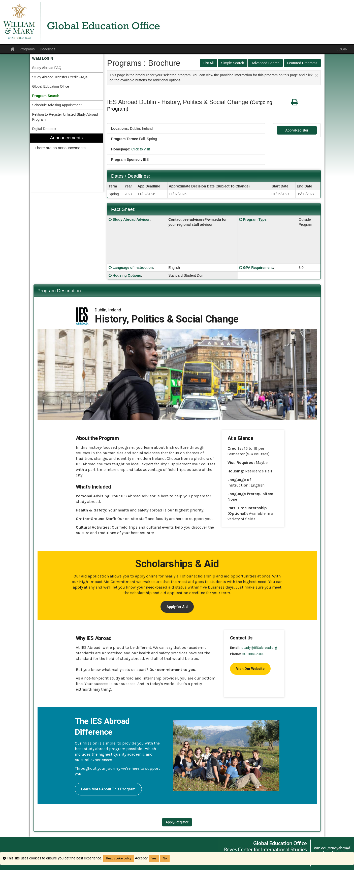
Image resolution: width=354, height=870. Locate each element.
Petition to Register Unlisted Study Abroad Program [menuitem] (65, 116)
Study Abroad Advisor (131, 219)
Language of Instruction (133, 268)
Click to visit (140, 149)
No (165, 858)
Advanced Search (265, 63)
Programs (27, 49)
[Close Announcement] (316, 75)
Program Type (254, 219)
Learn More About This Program (108, 789)
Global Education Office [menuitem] (50, 86)
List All (208, 63)
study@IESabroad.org (259, 648)
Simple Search (232, 63)
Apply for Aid (177, 607)
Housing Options (127, 275)
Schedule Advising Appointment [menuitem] (57, 105)
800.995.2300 (253, 654)
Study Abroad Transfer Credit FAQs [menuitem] (59, 77)
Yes (153, 858)
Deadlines (47, 49)
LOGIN (341, 49)
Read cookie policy (119, 858)
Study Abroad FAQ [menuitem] (46, 68)
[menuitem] (66, 58)
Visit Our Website (250, 669)
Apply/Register (296, 130)
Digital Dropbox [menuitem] (44, 129)
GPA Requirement (258, 268)
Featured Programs (302, 63)
